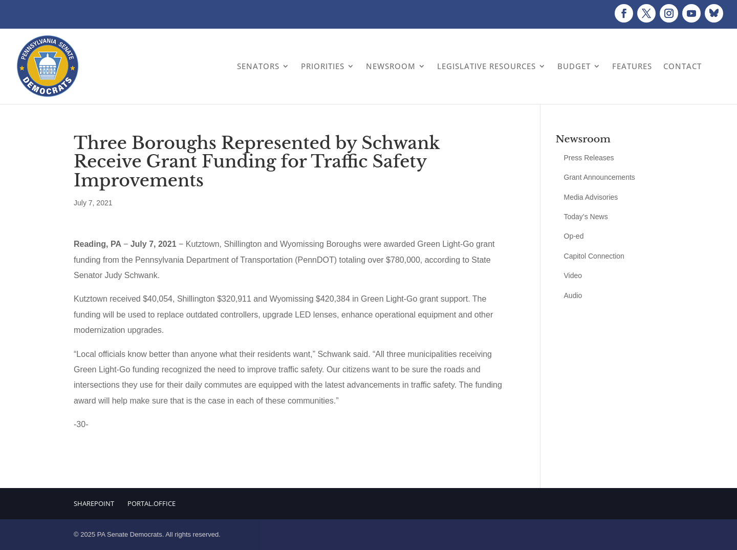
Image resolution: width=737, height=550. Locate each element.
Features (632, 66)
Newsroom (391, 66)
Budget (574, 66)
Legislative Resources (486, 66)
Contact (682, 66)
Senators (258, 66)
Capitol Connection (594, 256)
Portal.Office (151, 503)
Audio (573, 295)
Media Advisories (591, 197)
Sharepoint (94, 503)
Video (573, 275)
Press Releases (589, 158)
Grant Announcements (599, 177)
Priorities (322, 66)
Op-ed (574, 236)
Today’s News (586, 217)
